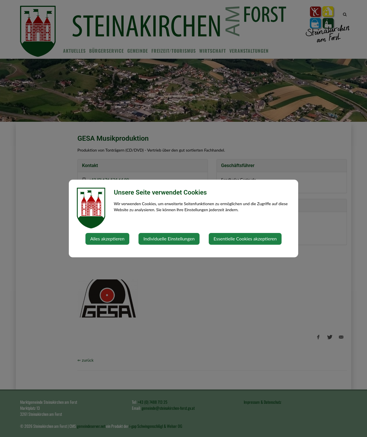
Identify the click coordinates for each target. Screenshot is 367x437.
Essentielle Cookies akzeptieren (245, 238)
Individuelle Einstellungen (169, 238)
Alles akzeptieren (107, 238)
